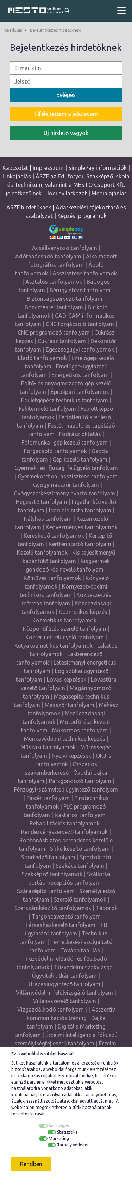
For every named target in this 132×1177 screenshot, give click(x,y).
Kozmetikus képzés (83, 612)
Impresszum (48, 168)
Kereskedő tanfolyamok (54, 535)
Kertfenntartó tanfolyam (80, 544)
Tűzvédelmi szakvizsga (83, 967)
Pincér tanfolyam (48, 798)
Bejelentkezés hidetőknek (55, 30)
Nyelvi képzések (71, 755)
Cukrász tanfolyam (62, 341)
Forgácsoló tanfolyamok (55, 451)
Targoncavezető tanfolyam (66, 916)
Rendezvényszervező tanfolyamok (64, 832)
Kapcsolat (15, 168)
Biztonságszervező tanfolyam (64, 298)
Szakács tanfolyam (80, 865)
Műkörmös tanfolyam (80, 730)
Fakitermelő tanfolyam (47, 408)
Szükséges (59, 1125)
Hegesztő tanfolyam (41, 502)
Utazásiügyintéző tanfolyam (64, 984)
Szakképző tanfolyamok (51, 874)
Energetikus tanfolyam (80, 375)
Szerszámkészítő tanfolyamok (52, 908)
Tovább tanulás (80, 950)
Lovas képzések (66, 679)
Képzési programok (82, 216)
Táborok (107, 908)
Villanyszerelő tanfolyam (64, 1001)
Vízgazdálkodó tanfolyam (50, 1009)
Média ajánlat (109, 193)
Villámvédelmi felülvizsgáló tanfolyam (64, 992)
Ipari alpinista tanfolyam (80, 510)
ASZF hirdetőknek (28, 207)
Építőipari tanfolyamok (80, 392)
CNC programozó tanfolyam (54, 332)
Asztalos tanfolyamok (53, 282)
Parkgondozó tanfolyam (80, 781)
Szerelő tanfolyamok (80, 899)
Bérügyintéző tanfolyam (80, 290)
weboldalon (22, 1107)
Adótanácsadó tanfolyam (48, 256)
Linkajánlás (16, 176)
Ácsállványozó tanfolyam (64, 248)
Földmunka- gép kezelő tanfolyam (64, 442)
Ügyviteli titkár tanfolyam (64, 975)
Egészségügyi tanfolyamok (80, 349)
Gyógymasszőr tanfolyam (66, 485)
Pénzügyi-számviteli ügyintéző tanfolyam (66, 789)
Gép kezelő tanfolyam (79, 459)
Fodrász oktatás (80, 434)
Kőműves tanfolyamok (52, 578)
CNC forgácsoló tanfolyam (80, 324)
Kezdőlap (13, 30)
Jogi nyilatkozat (66, 193)
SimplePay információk (97, 168)
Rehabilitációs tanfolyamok (65, 823)
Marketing (59, 1138)
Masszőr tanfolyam (69, 705)
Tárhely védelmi (72, 1144)
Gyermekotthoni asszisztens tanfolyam (68, 476)
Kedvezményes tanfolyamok (82, 527)
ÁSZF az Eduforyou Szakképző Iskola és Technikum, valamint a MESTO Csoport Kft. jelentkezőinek (68, 184)
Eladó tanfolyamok (42, 358)
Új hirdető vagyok (66, 133)
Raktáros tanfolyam (80, 815)
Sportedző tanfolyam (48, 857)
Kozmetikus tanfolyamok (64, 620)
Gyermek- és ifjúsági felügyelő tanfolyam (66, 468)
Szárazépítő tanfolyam (46, 891)
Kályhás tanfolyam (48, 519)
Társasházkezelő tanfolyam (61, 925)
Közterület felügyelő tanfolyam (64, 637)
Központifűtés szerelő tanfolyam (64, 629)
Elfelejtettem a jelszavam (66, 114)
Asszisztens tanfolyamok (84, 273)
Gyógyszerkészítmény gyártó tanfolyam (64, 493)
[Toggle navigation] (121, 11)
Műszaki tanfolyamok (48, 747)
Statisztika (67, 1132)
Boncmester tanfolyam (54, 307)
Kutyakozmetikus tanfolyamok (53, 645)
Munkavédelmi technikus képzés (64, 739)
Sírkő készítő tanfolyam (80, 849)
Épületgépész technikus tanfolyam (64, 400)
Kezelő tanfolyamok (42, 552)
